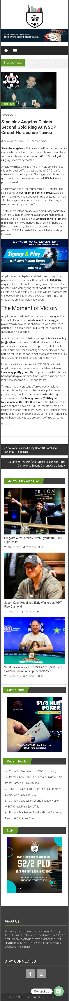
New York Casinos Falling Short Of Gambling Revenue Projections (30, 450)
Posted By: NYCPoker (14, 141)
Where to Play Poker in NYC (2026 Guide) (32, 771)
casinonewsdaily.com (23, 424)
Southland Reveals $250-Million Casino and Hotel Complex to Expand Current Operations (36, 463)
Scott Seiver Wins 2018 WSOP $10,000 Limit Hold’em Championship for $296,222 (33, 669)
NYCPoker (31, 547)
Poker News (8, 104)
